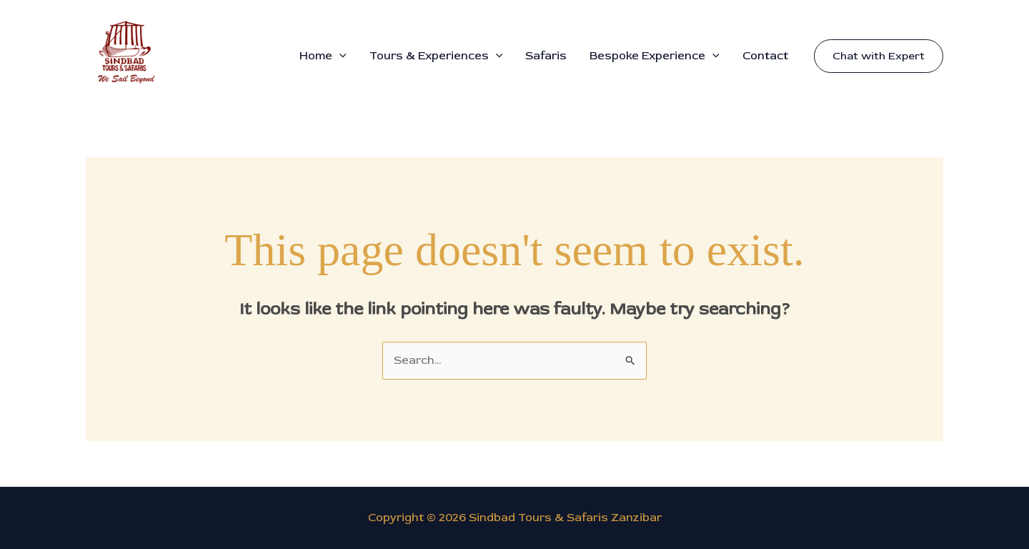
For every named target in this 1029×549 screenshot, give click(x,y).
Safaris (546, 56)
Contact (765, 56)
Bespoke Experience (655, 56)
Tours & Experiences (436, 56)
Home (323, 56)
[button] (339, 56)
